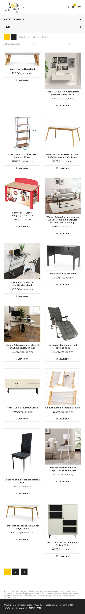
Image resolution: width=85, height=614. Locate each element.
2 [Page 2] (15, 572)
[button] (22, 80)
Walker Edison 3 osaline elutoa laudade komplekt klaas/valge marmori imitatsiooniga (62, 220)
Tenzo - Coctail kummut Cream (22, 408)
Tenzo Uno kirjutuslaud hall (62, 273)
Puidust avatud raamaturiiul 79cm (62, 408)
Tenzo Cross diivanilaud (22, 69)
